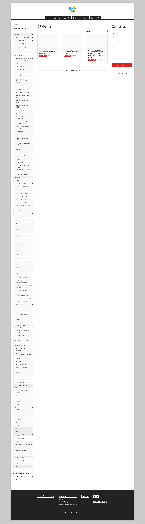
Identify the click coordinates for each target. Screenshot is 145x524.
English (70, 512)
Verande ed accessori (21, 376)
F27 (17, 248)
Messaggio (115, 47)
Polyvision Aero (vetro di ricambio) (23, 286)
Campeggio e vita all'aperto (22, 435)
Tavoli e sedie (19, 447)
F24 (17, 239)
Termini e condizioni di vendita (68, 504)
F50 (17, 271)
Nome (114, 33)
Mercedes (19, 401)
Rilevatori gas (20, 322)
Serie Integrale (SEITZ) (23, 295)
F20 (17, 233)
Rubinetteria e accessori (23, 196)
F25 (17, 242)
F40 (17, 261)
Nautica (16, 34)
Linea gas (17, 319)
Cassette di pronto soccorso (21, 148)
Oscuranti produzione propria (20, 386)
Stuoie (16, 432)
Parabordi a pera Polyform (21, 48)
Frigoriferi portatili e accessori (21, 326)
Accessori (19, 311)
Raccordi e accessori (22, 202)
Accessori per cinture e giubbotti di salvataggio (23, 122)
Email (113, 40)
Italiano (77, 512)
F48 (17, 267)
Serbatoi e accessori (21, 304)
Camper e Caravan (20, 177)
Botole (18, 86)
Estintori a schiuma (21, 156)
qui (18, 476)
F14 (17, 226)
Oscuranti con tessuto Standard (21, 391)
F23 (17, 236)
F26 (17, 245)
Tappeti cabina (19, 382)
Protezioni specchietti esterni (21, 371)
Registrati (77, 18)
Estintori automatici (22, 162)
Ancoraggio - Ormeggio (22, 37)
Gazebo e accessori (20, 428)
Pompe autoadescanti (22, 187)
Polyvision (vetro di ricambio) (21, 291)
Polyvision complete (22, 277)
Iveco (17, 422)
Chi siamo (57, 18)
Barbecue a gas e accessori (23, 444)
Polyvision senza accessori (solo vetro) (22, 281)
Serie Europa (20, 217)
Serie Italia (19, 220)
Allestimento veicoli (20, 457)
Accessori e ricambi (22, 190)
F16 (17, 229)
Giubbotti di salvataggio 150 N (23, 106)
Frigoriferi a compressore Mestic (24, 331)
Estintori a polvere (21, 153)
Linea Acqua (18, 180)
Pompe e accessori (22, 183)
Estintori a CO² (20, 159)
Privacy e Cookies (64, 503)
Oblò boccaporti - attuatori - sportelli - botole (22, 80)
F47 (17, 264)
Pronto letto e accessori (22, 358)
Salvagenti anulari (21, 132)
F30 (17, 255)
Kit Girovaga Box (20, 460)
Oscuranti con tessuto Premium (21, 408)
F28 (17, 252)
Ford (17, 395)
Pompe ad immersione (23, 193)
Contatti (67, 18)
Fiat (17, 398)
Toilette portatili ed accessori (21, 349)
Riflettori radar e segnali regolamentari (23, 144)
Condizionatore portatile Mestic (22, 341)
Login (86, 18)
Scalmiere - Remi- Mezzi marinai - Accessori (23, 59)
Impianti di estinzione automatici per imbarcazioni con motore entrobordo (23, 168)
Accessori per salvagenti (23, 135)
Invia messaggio (122, 65)
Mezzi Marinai (20, 66)
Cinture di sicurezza (22, 174)
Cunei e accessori (20, 364)
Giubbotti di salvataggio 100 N (23, 101)
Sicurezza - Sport (20, 89)
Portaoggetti (19, 361)
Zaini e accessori (20, 438)
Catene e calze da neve (22, 367)
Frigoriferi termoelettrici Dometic (23, 336)
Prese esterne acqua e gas (23, 206)
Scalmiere (19, 73)
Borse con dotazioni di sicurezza (22, 127)
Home (48, 18)
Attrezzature (19, 55)
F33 (17, 258)
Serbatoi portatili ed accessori (22, 315)
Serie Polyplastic (21, 223)
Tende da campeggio (21, 450)
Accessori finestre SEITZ (23, 298)
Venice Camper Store (121, 73)
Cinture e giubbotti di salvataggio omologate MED (22, 111)
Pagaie (18, 63)
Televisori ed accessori (22, 345)
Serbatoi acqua (20, 308)
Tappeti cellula (19, 379)
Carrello (95, 18)
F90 (17, 274)
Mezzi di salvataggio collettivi (22, 139)
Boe (17, 52)
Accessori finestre (21, 301)
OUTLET (17, 466)
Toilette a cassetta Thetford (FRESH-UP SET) (23, 354)
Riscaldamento (19, 210)
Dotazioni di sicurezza (22, 92)
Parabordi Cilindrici (21, 44)
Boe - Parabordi (21, 40)
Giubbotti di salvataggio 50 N (23, 96)
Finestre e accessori (21, 214)
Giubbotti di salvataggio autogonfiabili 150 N (23, 117)
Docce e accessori (21, 199)
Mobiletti (17, 441)
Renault (18, 404)
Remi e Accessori (21, 69)
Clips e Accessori (21, 76)
